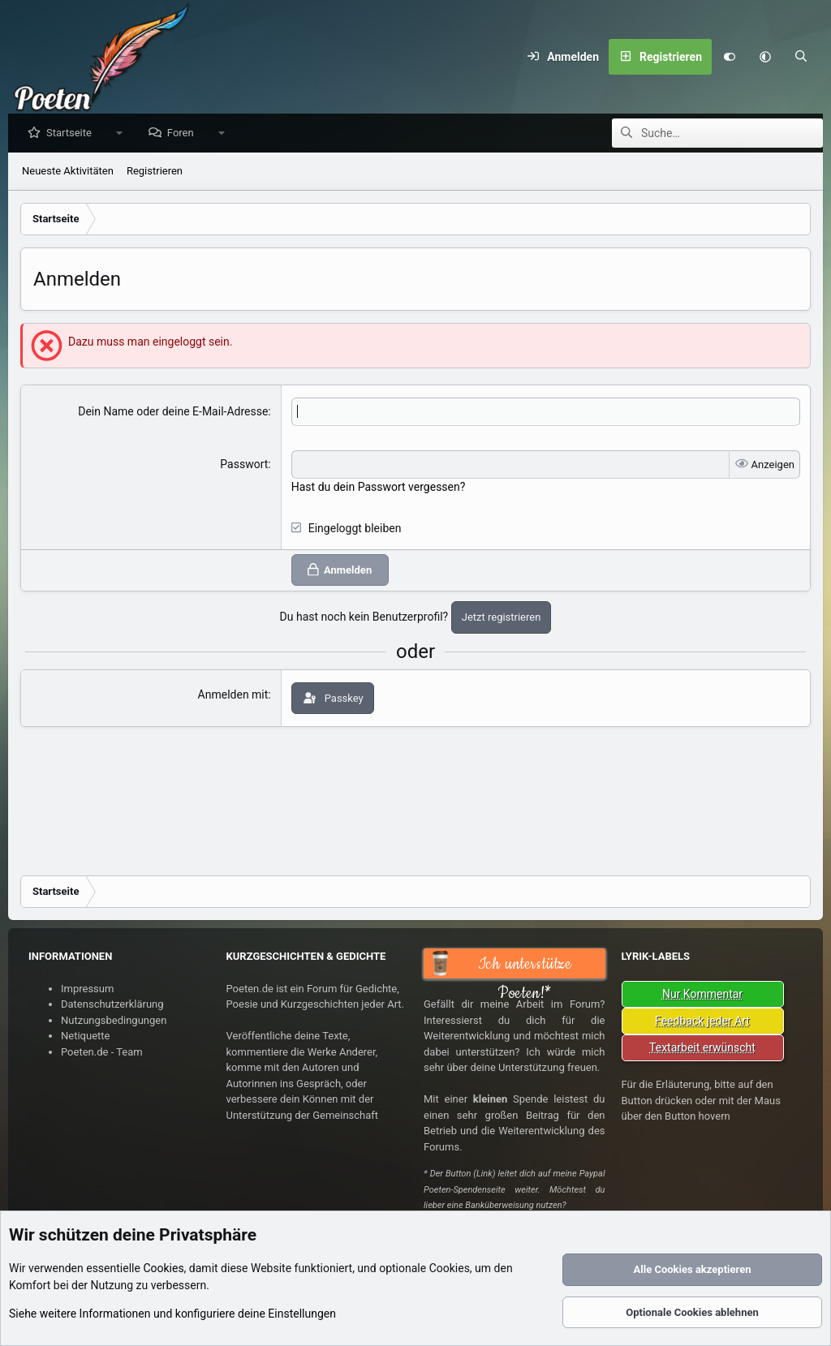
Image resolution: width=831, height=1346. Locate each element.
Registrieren (155, 172)
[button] (765, 57)
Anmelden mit (233, 695)
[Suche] (801, 57)
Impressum (87, 989)
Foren (184, 133)
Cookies (163, 1268)
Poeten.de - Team (102, 1052)
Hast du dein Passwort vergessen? (378, 487)
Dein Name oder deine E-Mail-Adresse (173, 412)
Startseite (73, 133)
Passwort (244, 464)
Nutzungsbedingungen (113, 1020)
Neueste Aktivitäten (68, 172)
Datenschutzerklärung (112, 1004)
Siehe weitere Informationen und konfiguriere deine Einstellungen (172, 1313)
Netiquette (85, 1036)
